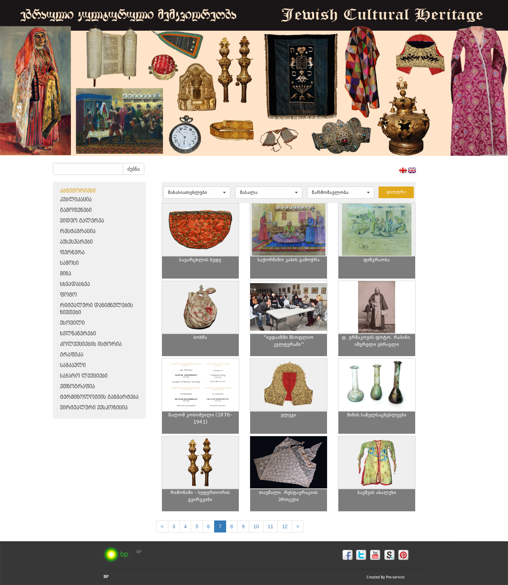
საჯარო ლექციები (84, 376)
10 (256, 526)
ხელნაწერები (78, 334)
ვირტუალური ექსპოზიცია (94, 408)
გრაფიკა (71, 355)
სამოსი (69, 263)
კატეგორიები (78, 191)
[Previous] (162, 526)
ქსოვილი (72, 323)
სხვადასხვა (75, 284)
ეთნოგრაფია (77, 387)
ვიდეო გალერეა (82, 221)
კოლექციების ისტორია (91, 344)
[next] (298, 526)
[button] (196, 193)
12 (285, 526)
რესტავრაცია (78, 231)
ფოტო (68, 295)
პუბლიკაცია (76, 200)
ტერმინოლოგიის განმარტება (99, 397)
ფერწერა (72, 253)
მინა (65, 274)
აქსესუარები (76, 242)
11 (270, 526)
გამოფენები (76, 210)
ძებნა (133, 169)
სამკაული (73, 365)
